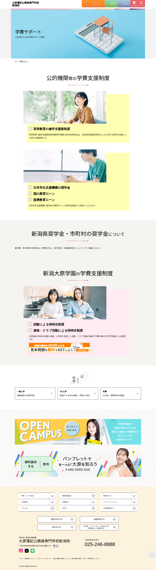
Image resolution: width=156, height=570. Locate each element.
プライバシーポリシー (44, 558)
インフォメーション (110, 502)
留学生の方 (56, 527)
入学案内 (24, 502)
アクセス (134, 5)
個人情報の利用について (62, 558)
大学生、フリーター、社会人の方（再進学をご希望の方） (96, 527)
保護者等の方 (99, 519)
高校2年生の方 (57, 519)
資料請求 (113, 4)
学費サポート (108, 496)
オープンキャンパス (95, 3)
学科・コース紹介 (27, 496)
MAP (56, 546)
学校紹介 (65, 502)
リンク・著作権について (27, 558)
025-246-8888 (100, 544)
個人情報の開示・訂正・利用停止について (85, 558)
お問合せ (126, 4)
